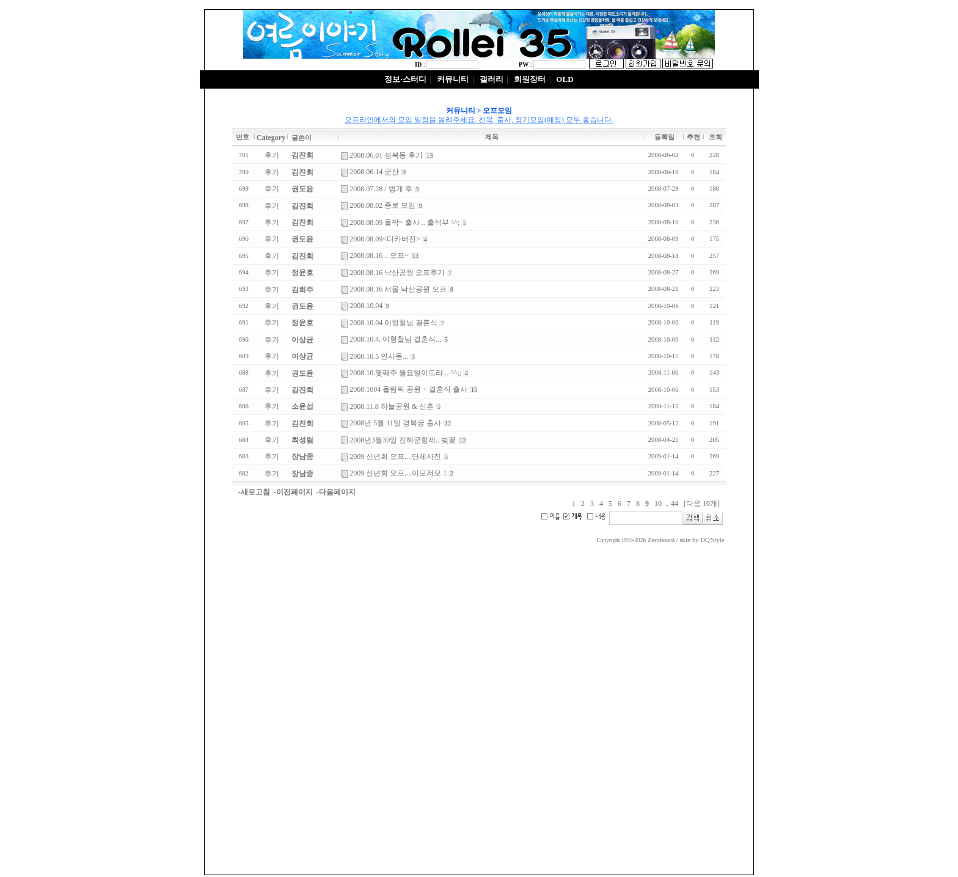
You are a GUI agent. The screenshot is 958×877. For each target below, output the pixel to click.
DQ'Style (712, 540)
